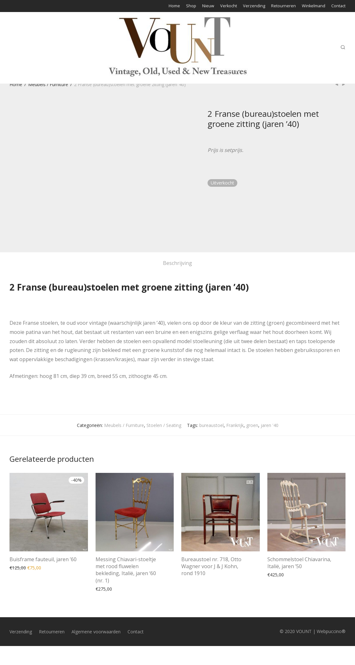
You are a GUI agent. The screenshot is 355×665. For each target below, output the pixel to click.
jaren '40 (269, 425)
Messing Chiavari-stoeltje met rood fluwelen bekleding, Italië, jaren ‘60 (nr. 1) (126, 570)
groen (252, 425)
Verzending (254, 6)
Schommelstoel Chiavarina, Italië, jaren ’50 (299, 563)
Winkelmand (313, 6)
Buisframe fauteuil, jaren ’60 (43, 559)
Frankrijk (235, 425)
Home (174, 6)
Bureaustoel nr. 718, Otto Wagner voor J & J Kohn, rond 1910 (211, 566)
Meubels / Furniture (48, 84)
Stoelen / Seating (163, 425)
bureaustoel (211, 425)
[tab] (177, 263)
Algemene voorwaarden (96, 632)
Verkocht (228, 6)
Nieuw (208, 6)
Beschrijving (177, 263)
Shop (191, 6)
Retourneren (283, 6)
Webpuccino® (331, 631)
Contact (338, 6)
